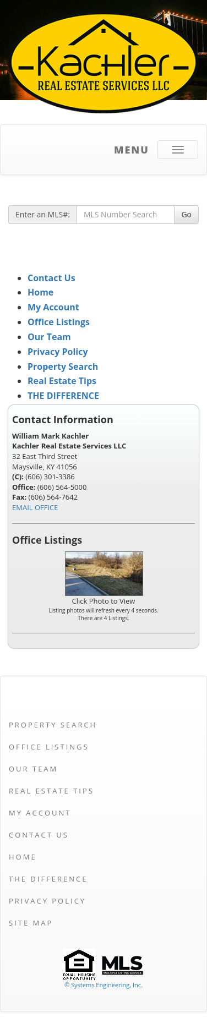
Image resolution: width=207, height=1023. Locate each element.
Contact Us (51, 278)
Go (186, 214)
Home (40, 292)
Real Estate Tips (62, 381)
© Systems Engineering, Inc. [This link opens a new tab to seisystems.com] (103, 985)
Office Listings (59, 322)
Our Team (49, 337)
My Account (53, 307)
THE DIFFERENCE (63, 396)
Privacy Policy (58, 352)
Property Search (63, 366)
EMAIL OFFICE (35, 507)
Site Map (31, 923)
